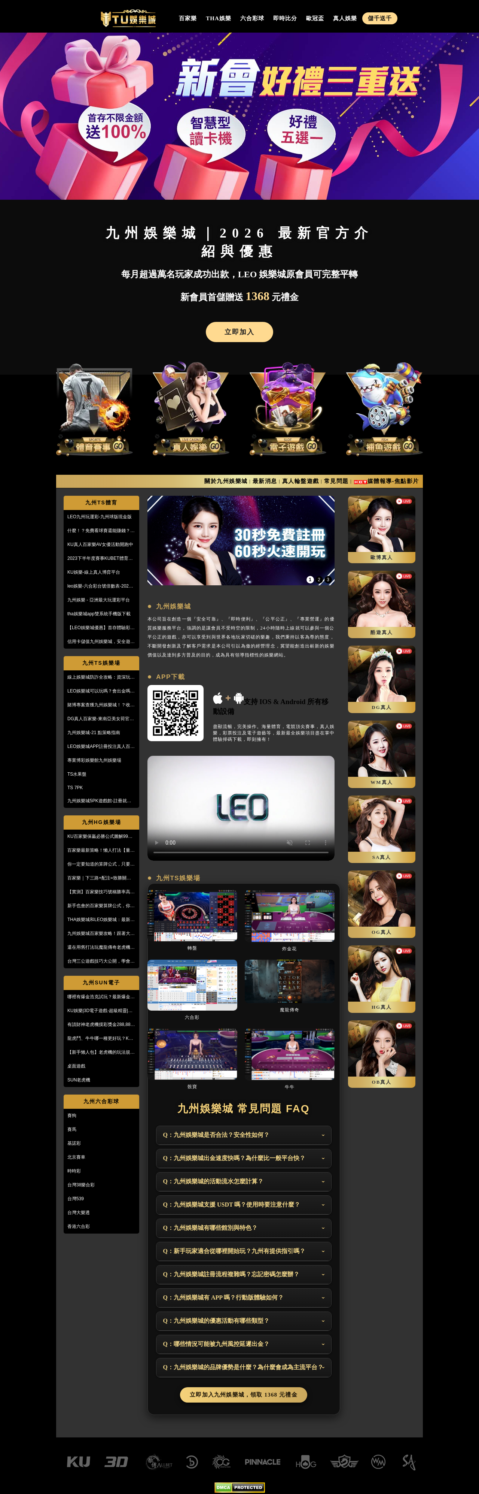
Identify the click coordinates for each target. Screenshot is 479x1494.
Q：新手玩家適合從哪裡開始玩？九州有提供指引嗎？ (234, 1251)
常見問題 (336, 481)
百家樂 (188, 18)
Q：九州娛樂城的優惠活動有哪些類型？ (216, 1321)
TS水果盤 (76, 774)
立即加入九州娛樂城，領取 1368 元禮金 (244, 1395)
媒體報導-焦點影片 (393, 481)
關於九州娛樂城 (226, 481)
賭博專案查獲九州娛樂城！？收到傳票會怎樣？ (101, 705)
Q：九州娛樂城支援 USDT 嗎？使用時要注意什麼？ (231, 1204)
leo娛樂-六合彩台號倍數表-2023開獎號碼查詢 (99, 586)
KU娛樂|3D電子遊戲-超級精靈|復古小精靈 (99, 1011)
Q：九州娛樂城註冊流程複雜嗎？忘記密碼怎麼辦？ (231, 1274)
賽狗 (71, 1115)
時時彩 (74, 1171)
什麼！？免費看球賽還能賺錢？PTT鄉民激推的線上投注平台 (98, 531)
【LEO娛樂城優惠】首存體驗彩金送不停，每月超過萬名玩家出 (101, 628)
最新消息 (265, 481)
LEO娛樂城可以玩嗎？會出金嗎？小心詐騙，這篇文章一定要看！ (101, 691)
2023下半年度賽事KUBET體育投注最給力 (100, 559)
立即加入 (239, 332)
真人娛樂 (345, 18)
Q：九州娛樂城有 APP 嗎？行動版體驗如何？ (223, 1297)
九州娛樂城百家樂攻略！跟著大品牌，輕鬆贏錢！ (101, 934)
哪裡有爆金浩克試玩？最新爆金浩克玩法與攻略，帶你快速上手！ (101, 997)
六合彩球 (252, 18)
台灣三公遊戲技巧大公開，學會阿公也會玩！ (101, 962)
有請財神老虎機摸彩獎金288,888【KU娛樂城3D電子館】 (100, 1025)
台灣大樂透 (78, 1212)
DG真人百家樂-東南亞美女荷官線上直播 (100, 719)
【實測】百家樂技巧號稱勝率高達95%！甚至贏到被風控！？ (101, 892)
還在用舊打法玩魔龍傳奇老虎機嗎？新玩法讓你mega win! (98, 948)
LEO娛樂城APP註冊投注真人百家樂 (101, 747)
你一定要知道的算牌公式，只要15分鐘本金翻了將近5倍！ (101, 864)
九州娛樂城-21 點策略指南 (93, 732)
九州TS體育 (101, 502)
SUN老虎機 (78, 1080)
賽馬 (71, 1129)
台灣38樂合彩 (81, 1184)
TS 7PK (75, 787)
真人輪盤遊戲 (300, 481)
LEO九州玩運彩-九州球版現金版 (99, 516)
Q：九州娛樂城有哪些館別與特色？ (210, 1228)
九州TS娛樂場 (101, 663)
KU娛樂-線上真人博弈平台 (93, 572)
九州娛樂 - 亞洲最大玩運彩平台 (98, 600)
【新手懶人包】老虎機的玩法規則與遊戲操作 (101, 1053)
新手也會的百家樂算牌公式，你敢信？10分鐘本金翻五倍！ (101, 906)
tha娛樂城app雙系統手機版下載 (99, 613)
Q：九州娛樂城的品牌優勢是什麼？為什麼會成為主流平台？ (243, 1367)
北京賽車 (76, 1157)
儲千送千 (380, 18)
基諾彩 (74, 1143)
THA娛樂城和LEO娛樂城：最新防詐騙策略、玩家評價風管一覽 (101, 920)
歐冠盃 (315, 18)
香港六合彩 (78, 1226)
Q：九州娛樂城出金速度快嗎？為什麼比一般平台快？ (234, 1158)
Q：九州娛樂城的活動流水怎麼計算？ (213, 1181)
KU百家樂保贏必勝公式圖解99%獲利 (99, 837)
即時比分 (285, 18)
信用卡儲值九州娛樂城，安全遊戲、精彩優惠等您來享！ (98, 642)
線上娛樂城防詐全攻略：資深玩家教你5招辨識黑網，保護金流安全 (101, 677)
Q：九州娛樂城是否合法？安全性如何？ (216, 1135)
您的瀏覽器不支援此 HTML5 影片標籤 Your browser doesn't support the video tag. (241, 808)
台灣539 (75, 1198)
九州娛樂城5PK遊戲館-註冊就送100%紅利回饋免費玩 (99, 801)
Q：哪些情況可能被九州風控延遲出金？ (216, 1344)
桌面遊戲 (76, 1066)
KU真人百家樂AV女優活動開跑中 (100, 544)
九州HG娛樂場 (101, 822)
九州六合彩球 (101, 1101)
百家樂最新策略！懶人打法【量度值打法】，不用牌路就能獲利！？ (101, 851)
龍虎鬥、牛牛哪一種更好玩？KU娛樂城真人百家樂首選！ (99, 1039)
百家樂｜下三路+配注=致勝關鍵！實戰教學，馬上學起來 (101, 878)
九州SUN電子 (101, 983)
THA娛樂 (218, 18)
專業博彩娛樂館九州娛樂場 (94, 760)
